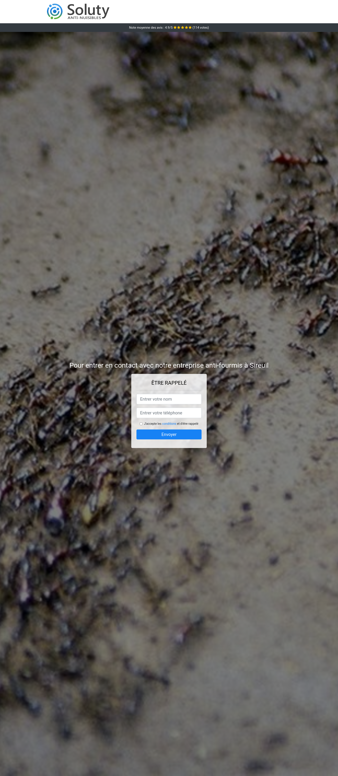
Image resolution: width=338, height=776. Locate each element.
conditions (169, 423)
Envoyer (169, 434)
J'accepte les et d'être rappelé (171, 423)
